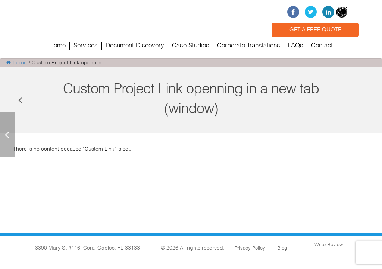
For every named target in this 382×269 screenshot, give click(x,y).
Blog (282, 248)
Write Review (328, 244)
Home (16, 62)
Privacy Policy (250, 248)
